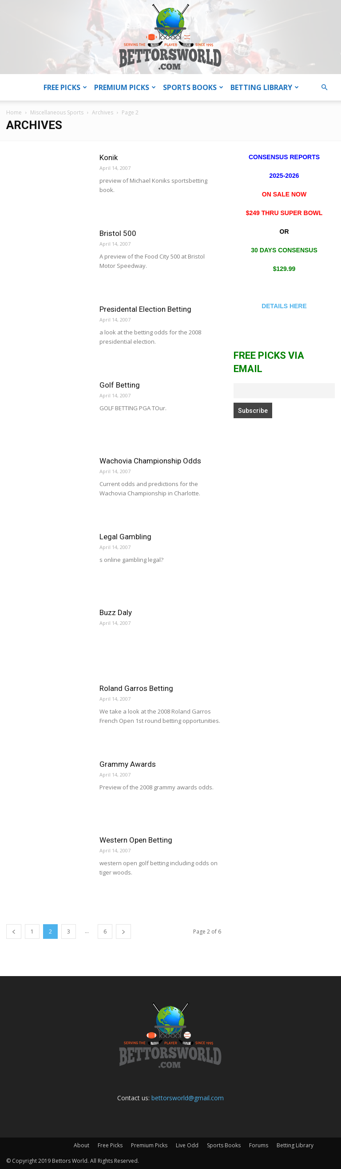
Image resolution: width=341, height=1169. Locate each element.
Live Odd (187, 1145)
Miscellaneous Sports (56, 112)
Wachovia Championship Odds (150, 460)
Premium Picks (125, 87)
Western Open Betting (135, 840)
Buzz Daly (115, 612)
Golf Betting (119, 385)
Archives (102, 112)
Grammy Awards (127, 764)
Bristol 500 (117, 233)
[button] (324, 87)
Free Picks (65, 87)
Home (14, 112)
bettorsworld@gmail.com (187, 1098)
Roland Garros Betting (136, 688)
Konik (108, 157)
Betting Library (264, 87)
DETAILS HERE (284, 306)
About (81, 1145)
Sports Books (193, 87)
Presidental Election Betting (145, 309)
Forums (258, 1145)
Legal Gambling (125, 536)
